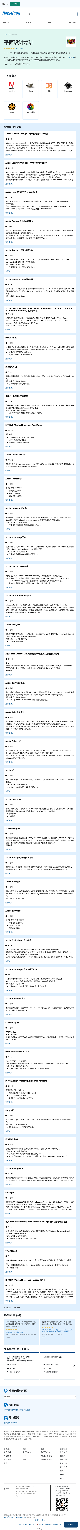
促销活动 (7, 1456)
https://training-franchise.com (15, 1517)
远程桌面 (71, 57)
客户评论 (63, 1467)
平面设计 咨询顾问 (11, 1423)
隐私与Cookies (40, 1520)
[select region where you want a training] (40, 1397)
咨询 (28, 22)
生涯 (62, 1471)
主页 (6, 34)
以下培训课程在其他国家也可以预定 (17, 1410)
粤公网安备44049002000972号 (50, 1524)
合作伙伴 (63, 1459)
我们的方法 (27, 1452)
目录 (24, 1459)
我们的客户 (64, 1463)
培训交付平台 (46, 1459)
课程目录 (5, 22)
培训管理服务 (46, 1456)
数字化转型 (45, 1452)
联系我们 (71, 1524)
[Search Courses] (52, 14)
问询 (24, 1456)
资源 (5, 1463)
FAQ (62, 1474)
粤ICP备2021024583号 (26, 1524)
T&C (62, 1478)
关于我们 (72, 22)
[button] (73, 1365)
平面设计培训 (13, 34)
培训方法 (7, 1459)
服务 (49, 22)
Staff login (40, 1529)
